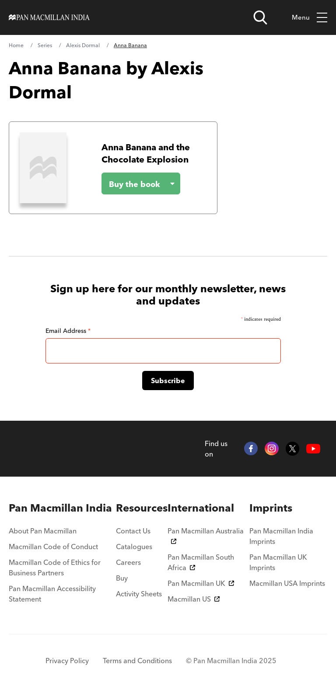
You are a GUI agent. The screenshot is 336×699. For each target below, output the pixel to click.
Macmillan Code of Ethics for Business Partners (55, 567)
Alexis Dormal (83, 45)
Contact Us (133, 530)
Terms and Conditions (137, 660)
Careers (128, 562)
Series (45, 45)
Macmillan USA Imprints (287, 583)
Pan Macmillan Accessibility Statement (52, 593)
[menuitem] (62, 508)
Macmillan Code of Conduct (53, 546)
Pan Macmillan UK (201, 583)
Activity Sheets (139, 593)
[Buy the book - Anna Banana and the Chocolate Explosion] (134, 183)
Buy (122, 578)
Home (16, 45)
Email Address (68, 331)
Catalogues (134, 546)
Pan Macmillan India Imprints (281, 536)
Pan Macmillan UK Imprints (278, 562)
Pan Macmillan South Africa (201, 562)
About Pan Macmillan (43, 530)
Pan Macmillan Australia (206, 535)
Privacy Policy (67, 660)
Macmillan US (194, 599)
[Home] (49, 17)
